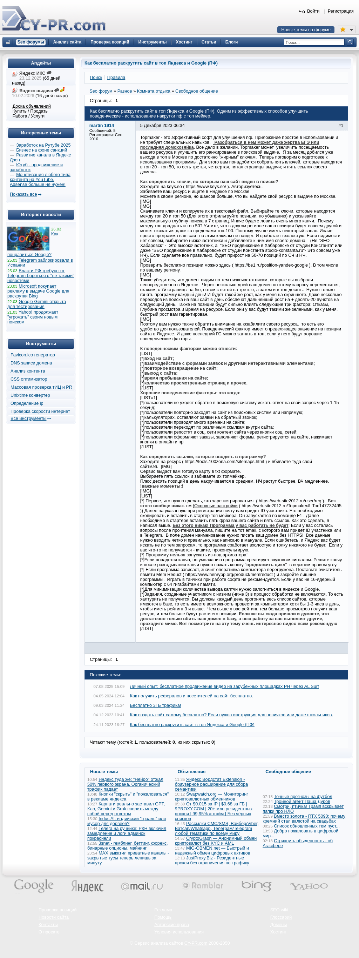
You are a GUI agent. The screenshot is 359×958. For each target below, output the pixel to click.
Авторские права (171, 924)
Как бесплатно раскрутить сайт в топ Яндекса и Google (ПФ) (192, 724)
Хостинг (278, 932)
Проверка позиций (57, 909)
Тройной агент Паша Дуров (302, 801)
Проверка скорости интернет (40, 411)
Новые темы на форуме (306, 29)
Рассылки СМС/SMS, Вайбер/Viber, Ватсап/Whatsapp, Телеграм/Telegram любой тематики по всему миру (217, 828)
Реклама (163, 909)
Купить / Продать (30, 111)
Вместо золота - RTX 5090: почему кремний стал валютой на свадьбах (304, 819)
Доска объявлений (32, 106)
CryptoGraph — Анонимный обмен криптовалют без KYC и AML (216, 841)
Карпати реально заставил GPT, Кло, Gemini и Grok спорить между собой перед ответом (126, 809)
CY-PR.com (196, 943)
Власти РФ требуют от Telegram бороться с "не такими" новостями (40, 275)
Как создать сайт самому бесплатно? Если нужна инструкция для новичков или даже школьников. (231, 714)
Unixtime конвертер (30, 395)
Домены (278, 924)
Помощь (162, 917)
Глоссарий (281, 917)
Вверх (317, 933)
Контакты (48, 924)
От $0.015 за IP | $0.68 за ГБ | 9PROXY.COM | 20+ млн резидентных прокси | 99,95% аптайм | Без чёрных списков (214, 811)
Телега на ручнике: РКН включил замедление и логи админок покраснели (126, 833)
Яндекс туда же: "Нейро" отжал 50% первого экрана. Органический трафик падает (125, 784)
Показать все (23, 194)
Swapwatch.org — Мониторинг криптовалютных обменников (211, 797)
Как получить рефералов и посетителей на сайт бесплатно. (191, 696)
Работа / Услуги (29, 116)
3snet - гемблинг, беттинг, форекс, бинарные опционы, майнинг (127, 846)
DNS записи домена (31, 363)
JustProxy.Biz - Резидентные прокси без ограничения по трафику (212, 860)
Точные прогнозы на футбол (303, 796)
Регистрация (341, 11)
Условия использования (179, 932)
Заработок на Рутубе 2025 (43, 145)
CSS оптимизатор (29, 379)
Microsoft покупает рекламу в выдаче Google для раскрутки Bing (38, 291)
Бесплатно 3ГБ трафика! (155, 705)
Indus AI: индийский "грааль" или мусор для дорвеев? (126, 821)
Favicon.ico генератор (33, 355)
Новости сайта (54, 917)
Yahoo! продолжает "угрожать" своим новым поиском (32, 317)
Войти (313, 11)
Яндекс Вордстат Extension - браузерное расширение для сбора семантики (211, 784)
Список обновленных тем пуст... (306, 826)
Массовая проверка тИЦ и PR (41, 387)
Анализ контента (28, 371)
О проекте (49, 932)
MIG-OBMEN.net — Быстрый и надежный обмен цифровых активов (212, 851)
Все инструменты (28, 418)
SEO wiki (279, 909)
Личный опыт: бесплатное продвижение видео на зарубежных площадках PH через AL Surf (224, 686)
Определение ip (27, 403)
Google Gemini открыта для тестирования (36, 304)
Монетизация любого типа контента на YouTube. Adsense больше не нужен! (40, 179)
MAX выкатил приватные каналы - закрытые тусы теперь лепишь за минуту (128, 858)
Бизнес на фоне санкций (41, 150)
